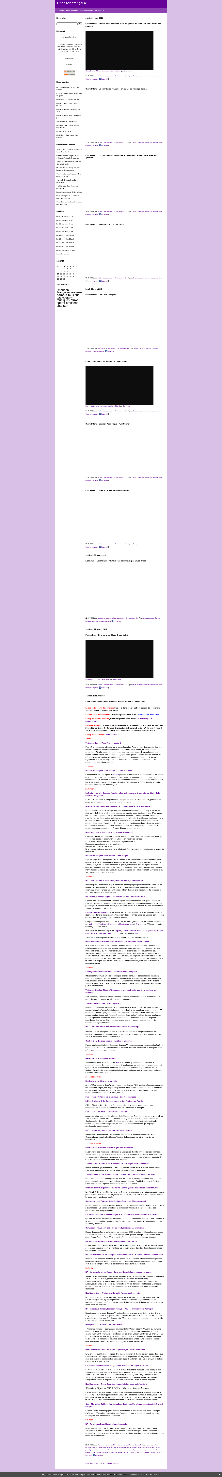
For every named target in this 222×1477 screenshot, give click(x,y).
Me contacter (69, 58)
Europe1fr (126, 406)
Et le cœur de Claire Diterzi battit (98, 680)
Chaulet (59, 202)
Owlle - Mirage (77, 192)
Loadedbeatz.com (62, 192)
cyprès (134, 1447)
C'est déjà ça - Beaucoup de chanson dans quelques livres (111, 1241)
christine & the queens (115, 1450)
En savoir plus (155, 1475)
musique (73, 295)
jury (136, 933)
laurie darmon (142, 1447)
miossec (126, 1450)
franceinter (117, 680)
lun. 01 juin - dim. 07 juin (64, 216)
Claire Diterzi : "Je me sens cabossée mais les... (103, 71)
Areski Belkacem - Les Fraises (66, 121)
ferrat (74, 300)
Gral (57, 180)
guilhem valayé (96, 1452)
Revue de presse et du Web (107, 1445)
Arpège (58, 162)
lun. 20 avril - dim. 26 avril (65, 239)
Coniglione (60, 186)
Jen (57, 149)
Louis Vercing (61, 196)
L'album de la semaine (105, 618)
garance (88, 1447)
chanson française (92, 79)
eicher (116, 1447)
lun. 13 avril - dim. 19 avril (65, 243)
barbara (62, 295)
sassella (154, 1445)
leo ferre (76, 292)
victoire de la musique (99, 1450)
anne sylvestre (153, 1450)
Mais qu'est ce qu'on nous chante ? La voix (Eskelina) (109, 770)
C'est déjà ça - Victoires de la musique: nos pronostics (109, 1148)
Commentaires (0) (121, 76)
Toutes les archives (63, 254)
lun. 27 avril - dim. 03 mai (65, 235)
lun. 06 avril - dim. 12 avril (65, 246)
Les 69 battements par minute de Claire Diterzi (103, 406)
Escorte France (61, 156)
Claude (58, 174)
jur (120, 1447)
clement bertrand (120, 1452)
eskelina (94, 1447)
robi (128, 1452)
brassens (72, 303)
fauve (149, 1445)
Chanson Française (63, 291)
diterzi (134, 76)
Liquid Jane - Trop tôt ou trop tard (67, 99)
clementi (100, 1447)
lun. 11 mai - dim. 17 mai (64, 228)
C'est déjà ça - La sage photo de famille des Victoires (109, 1041)
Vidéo (100, 76)
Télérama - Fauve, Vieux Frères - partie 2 (103, 743)
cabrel (61, 303)
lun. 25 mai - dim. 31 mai (64, 220)
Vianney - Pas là (112, 735)
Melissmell (93, 924)
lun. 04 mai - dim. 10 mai (64, 231)
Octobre (115, 775)
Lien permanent (108, 76)
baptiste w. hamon (154, 1447)
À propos (69, 64)
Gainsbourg (64, 298)
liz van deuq (125, 1447)
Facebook (103, 79)
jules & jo (89, 1450)
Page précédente (92, 1463)
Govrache (140, 924)
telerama (127, 71)
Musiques (63, 300)
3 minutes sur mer (108, 1452)
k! (130, 1447)
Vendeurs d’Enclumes (108, 924)
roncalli (132, 1450)
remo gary (144, 1450)
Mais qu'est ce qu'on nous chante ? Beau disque (107, 856)
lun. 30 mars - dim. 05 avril (65, 250)
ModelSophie (61, 168)
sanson (137, 1450)
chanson (62, 305)
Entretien (101, 348)
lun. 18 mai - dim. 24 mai (64, 224)
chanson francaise (149, 76)
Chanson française (72, 3)
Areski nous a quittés (63, 131)
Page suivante (113, 1463)
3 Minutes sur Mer (125, 924)
